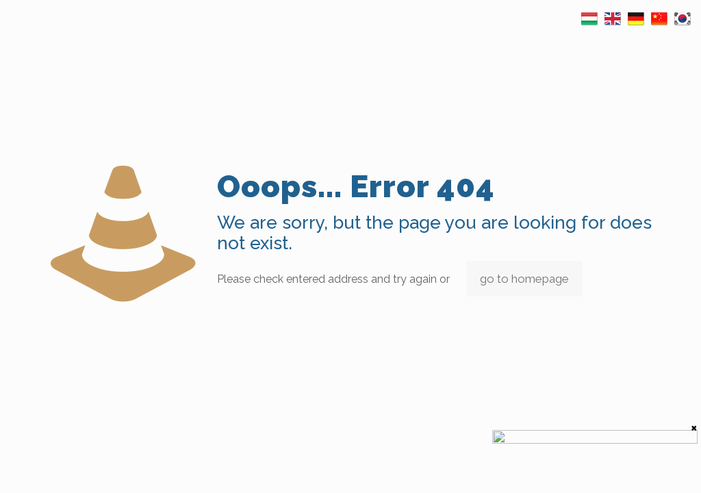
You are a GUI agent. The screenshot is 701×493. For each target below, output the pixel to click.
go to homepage (524, 279)
